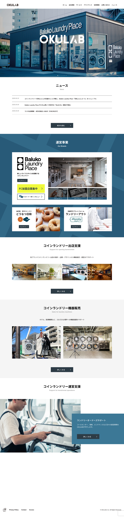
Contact (24, 510)
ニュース (114, 5)
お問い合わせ (105, 5)
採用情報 (96, 5)
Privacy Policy (14, 510)
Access (31, 510)
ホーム (65, 5)
